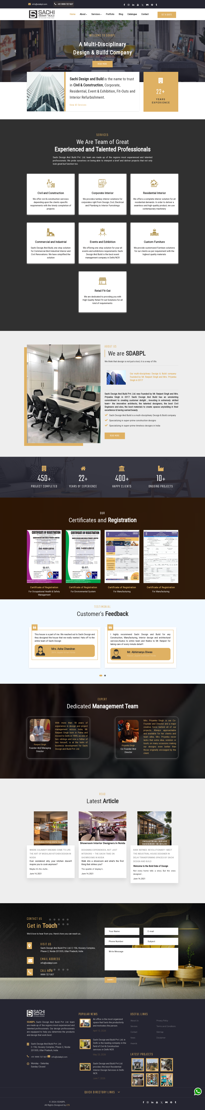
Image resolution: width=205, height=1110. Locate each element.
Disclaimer (160, 1038)
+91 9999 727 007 (39, 1057)
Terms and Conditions (166, 1026)
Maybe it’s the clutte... (39, 869)
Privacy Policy (162, 1020)
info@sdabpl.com (59, 1057)
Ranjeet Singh (40, 744)
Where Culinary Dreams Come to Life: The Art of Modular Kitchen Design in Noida (50, 854)
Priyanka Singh (128, 745)
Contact (145, 14)
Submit (110, 979)
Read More (102, 64)
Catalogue (132, 14)
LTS (68, 1105)
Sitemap (160, 1032)
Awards (134, 1043)
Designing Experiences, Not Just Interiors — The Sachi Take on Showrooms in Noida (99, 854)
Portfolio (110, 14)
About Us (135, 1020)
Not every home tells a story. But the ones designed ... (154, 872)
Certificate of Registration (44, 587)
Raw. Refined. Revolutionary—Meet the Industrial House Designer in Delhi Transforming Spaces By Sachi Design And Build (153, 856)
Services (95, 14)
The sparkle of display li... (92, 869)
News (133, 1038)
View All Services (78, 105)
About (82, 14)
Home (72, 14)
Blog (121, 14)
